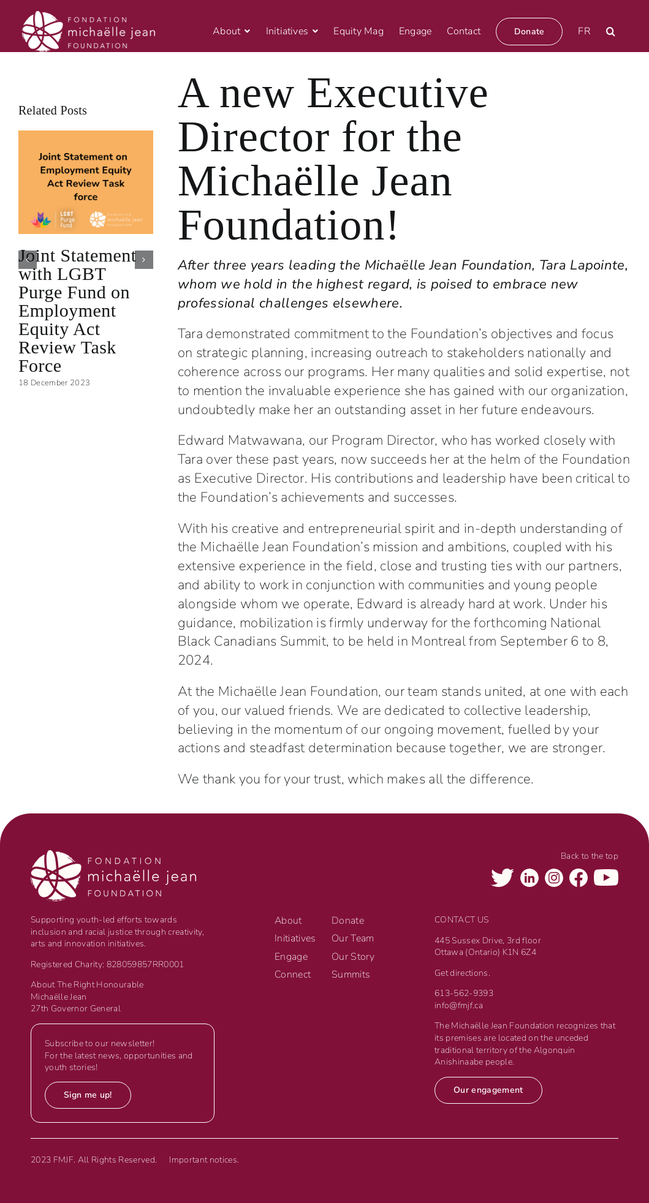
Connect (293, 974)
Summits (351, 974)
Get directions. (462, 973)
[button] (610, 31)
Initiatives (295, 938)
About (288, 920)
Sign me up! (88, 1095)
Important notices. (204, 1160)
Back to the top (589, 856)
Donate (348, 920)
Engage (291, 957)
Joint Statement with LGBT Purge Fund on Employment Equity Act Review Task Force (77, 310)
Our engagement (488, 1090)
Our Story (353, 957)
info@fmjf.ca (459, 1005)
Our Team (353, 938)
